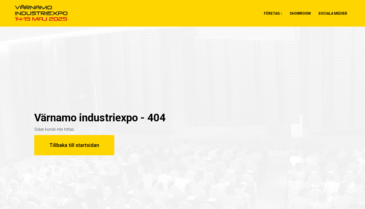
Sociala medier (332, 13)
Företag (272, 13)
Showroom (300, 13)
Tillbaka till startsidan (74, 145)
